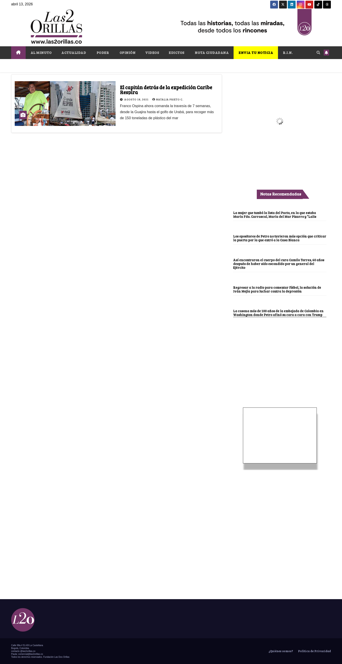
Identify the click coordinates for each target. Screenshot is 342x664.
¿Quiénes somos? (280, 651)
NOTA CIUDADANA (211, 52)
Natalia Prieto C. (167, 99)
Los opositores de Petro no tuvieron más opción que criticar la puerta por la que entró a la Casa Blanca (279, 238)
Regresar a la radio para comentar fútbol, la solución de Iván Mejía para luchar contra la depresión (277, 289)
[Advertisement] (279, 351)
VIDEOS (152, 52)
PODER (102, 52)
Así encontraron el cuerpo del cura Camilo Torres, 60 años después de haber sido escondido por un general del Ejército (278, 264)
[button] (318, 52)
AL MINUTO (41, 52)
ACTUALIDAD (73, 52)
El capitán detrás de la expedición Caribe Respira (166, 89)
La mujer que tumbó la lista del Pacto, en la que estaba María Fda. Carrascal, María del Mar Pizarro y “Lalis (274, 214)
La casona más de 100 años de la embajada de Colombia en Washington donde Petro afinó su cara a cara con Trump (278, 313)
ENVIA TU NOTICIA (255, 52)
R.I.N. (288, 52)
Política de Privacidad (314, 651)
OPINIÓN (127, 52)
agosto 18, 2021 (136, 99)
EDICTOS (176, 52)
